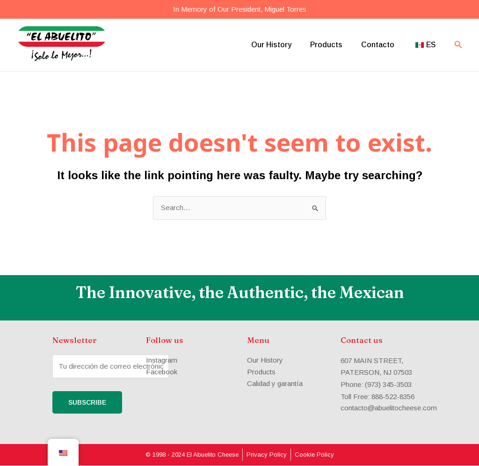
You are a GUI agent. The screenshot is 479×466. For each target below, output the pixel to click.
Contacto (377, 45)
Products (326, 45)
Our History (271, 45)
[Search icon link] (458, 45)
